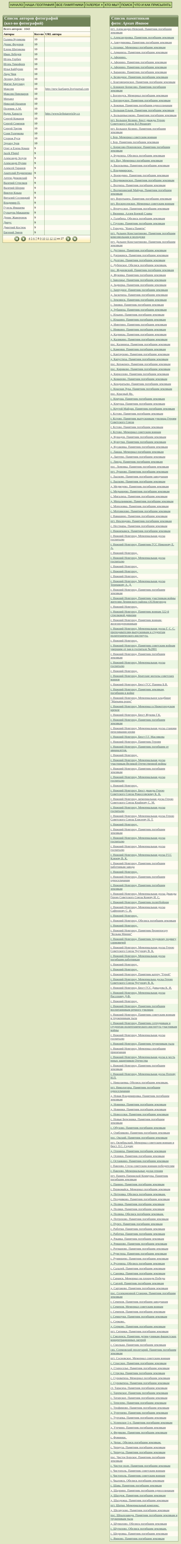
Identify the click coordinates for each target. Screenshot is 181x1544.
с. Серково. (118, 1321)
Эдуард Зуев (11, 143)
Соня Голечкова (14, 133)
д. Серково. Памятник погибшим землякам (138, 1326)
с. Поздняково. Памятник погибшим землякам (140, 1199)
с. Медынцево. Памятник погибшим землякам (140, 491)
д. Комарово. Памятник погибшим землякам (139, 379)
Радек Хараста (13, 113)
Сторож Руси (12, 138)
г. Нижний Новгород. (124, 553)
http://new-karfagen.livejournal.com (67, 89)
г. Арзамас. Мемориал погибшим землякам (138, 47)
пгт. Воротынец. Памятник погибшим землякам (141, 198)
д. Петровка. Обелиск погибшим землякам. (138, 1194)
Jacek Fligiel (11, 153)
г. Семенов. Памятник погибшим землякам (138, 1311)
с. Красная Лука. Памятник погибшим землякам (141, 389)
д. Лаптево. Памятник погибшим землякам (138, 456)
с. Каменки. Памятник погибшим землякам (138, 349)
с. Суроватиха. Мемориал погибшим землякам (140, 1378)
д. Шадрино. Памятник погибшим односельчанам (142, 1490)
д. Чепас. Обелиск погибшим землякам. (136, 1442)
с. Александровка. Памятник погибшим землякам (142, 37)
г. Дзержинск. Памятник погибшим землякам (140, 255)
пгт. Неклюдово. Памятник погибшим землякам (141, 521)
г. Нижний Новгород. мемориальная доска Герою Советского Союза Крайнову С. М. (142, 800)
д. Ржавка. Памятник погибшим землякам (137, 1238)
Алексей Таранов (14, 168)
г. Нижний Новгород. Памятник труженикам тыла (142, 1043)
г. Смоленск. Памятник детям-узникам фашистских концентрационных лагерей (143, 1338)
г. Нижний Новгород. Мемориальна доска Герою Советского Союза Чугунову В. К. (142, 981)
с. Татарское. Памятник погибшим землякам (139, 1398)
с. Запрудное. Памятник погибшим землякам (139, 290)
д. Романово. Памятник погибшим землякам (139, 1243)
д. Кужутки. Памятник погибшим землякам (138, 442)
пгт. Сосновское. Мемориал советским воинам (140, 1358)
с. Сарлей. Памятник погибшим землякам (137, 1283)
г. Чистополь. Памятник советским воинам (138, 1470)
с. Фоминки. (119, 1437)
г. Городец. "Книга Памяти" (128, 228)
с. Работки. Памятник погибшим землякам (138, 1229)
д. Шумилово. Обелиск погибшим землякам (139, 1523)
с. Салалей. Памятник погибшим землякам (138, 1268)
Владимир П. (12, 202)
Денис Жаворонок (15, 217)
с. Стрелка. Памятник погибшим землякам (138, 1373)
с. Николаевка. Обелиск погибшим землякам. (139, 1082)
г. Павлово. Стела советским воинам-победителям (142, 1166)
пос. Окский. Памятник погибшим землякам (139, 1137)
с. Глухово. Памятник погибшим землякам (138, 223)
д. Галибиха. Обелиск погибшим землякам (138, 218)
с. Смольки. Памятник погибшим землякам (138, 1344)
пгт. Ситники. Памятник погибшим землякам (140, 1331)
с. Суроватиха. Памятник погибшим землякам (140, 1383)
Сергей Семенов (14, 123)
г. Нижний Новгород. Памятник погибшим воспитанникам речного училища (138, 1008)
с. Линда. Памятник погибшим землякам (137, 461)
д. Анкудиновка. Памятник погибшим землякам (141, 42)
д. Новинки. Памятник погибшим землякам (138, 1104)
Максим (9, 89)
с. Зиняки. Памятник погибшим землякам (137, 304)
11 (47, 238)
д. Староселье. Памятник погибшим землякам (140, 1368)
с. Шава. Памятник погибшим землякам (136, 1485)
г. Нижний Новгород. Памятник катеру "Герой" (141, 974)
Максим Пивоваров (16, 93)
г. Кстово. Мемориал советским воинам (136, 432)
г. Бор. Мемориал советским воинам (134, 137)
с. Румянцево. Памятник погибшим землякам (140, 1258)
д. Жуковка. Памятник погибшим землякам (138, 275)
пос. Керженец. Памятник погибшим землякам (140, 364)
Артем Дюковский (15, 178)
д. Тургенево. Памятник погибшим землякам (139, 1412)
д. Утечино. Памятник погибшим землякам (138, 1427)
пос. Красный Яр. (122, 393)
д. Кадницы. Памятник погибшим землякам (138, 334)
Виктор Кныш (13, 192)
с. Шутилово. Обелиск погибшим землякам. (139, 1528)
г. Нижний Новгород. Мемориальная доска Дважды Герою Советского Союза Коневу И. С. (144, 895)
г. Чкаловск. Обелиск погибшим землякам (137, 1480)
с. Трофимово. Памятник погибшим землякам (140, 1407)
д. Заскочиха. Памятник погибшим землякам (139, 294)
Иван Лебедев (12, 54)
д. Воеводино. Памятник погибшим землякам (140, 175)
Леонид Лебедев (14, 79)
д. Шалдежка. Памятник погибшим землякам (140, 1500)
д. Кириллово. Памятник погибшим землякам (140, 374)
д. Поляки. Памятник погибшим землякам (138, 1204)
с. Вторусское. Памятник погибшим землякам (140, 208)
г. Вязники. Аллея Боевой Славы (131, 213)
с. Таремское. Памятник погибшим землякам (139, 1393)
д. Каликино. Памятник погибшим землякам (139, 339)
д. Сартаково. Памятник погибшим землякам (139, 1288)
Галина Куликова (14, 39)
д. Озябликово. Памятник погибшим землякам (140, 1132)
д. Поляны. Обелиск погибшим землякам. (137, 1214)
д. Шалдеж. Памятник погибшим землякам (138, 1495)
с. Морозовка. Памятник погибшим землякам (140, 506)
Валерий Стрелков (15, 183)
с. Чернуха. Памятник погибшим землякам (138, 1447)
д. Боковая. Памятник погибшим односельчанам (141, 105)
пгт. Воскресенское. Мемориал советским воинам (142, 203)
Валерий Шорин (14, 187)
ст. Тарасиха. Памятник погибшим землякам (139, 1388)
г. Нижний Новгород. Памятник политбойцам (140, 902)
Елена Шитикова (14, 49)
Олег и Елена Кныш (16, 148)
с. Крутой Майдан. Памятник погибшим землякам (143, 408)
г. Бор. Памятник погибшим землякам (135, 142)
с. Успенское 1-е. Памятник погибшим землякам (141, 1422)
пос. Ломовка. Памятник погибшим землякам (140, 466)
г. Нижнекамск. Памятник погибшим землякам (140, 531)
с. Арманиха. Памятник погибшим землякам (139, 52)
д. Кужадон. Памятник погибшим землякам (138, 437)
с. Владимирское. (122, 170)
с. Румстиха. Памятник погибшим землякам (139, 1253)
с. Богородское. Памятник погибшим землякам (140, 100)
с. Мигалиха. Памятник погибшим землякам (139, 496)
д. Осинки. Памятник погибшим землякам (138, 1156)
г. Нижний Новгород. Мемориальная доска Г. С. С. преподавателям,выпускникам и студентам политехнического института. (143, 632)
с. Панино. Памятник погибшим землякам (138, 1184)
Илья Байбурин (13, 69)
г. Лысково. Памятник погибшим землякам (138, 481)
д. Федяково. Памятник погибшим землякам (139, 1432)
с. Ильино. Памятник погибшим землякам (137, 314)
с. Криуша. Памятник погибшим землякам (138, 398)
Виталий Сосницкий (17, 197)
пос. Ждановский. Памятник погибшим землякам (142, 270)
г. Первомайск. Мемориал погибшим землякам (140, 1189)
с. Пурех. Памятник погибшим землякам (137, 1224)
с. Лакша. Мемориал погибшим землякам (137, 451)
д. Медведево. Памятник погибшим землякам (140, 486)
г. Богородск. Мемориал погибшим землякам (139, 95)
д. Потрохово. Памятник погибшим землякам (140, 1219)
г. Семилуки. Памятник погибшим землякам (139, 1316)
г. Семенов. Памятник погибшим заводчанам (139, 1301)
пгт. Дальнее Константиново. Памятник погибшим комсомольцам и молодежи (143, 235)
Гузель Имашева (14, 207)
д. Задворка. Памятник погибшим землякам (138, 285)
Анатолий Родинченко (18, 173)
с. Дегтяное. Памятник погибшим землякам (138, 250)
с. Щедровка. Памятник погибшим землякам (139, 1533)
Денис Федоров (14, 44)
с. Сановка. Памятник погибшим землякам (138, 1273)
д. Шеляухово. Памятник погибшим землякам (140, 1510)
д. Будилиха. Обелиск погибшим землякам (138, 155)
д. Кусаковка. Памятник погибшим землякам (139, 447)
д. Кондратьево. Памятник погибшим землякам (141, 384)
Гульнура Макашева (16, 212)
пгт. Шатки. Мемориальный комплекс (135, 1505)
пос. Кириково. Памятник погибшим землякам (140, 369)
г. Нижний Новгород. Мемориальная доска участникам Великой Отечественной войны (138, 761)
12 (51, 238)
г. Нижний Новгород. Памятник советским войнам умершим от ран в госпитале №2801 (143, 647)
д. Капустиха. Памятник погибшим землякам (139, 359)
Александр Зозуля (15, 158)
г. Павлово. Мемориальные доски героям (137, 1171)
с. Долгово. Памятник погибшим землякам (138, 260)
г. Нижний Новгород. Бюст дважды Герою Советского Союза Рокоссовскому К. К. (137, 792)
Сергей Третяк (13, 128)
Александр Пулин (15, 163)
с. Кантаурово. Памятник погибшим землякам (140, 354)
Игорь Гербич (12, 59)
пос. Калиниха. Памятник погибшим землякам (140, 344)
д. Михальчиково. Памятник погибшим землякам (142, 501)
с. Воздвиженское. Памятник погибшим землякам (142, 180)
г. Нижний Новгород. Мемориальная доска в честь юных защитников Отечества (143, 1058)
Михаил (9, 98)
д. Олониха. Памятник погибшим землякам (138, 1151)
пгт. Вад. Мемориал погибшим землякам (137, 160)
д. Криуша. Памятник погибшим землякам (138, 403)
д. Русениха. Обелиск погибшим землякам (138, 1263)
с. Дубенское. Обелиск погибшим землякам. (139, 265)
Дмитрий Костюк (15, 227)
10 (43, 238)
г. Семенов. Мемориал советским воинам (137, 1306)
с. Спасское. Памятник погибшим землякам (138, 1363)
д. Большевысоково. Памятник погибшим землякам (144, 115)
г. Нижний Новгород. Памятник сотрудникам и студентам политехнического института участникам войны (144, 1026)
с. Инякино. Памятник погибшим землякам (138, 329)
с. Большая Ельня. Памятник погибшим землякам (142, 110)
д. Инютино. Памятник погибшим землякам (139, 324)
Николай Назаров (15, 103)
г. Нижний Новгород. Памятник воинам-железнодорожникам (136, 621)
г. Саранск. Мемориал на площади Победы (138, 1278)
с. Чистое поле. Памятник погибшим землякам (140, 1465)
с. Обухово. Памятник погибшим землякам (138, 1127)
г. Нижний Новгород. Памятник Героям (136, 741)
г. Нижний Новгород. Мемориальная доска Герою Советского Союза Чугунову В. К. (142, 949)
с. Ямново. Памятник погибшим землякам (138, 1538)
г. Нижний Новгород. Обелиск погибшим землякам (143, 920)
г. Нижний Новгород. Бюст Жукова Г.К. (136, 714)
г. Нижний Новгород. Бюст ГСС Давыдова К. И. (141, 987)
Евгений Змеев (13, 232)
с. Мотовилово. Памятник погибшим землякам (140, 511)
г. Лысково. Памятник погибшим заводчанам (139, 476)
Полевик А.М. (13, 108)
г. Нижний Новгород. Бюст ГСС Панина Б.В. (139, 684)
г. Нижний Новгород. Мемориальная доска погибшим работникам (138, 957)
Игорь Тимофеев (14, 64)
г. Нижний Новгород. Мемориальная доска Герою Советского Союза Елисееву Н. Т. (142, 817)
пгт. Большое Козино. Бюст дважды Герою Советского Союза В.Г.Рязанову (138, 122)
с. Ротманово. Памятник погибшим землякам (139, 1248)
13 (55, 238)
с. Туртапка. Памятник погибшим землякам (138, 1417)
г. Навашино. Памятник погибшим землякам (139, 516)
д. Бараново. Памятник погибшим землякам (139, 72)
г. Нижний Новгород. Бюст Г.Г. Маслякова (138, 736)
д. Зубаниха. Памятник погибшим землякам (139, 309)
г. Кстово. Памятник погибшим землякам (137, 413)
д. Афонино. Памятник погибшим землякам (139, 62)
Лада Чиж (10, 74)
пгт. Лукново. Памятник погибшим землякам (139, 471)
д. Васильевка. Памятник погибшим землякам (140, 165)
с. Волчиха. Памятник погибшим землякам (138, 185)
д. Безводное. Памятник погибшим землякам (139, 77)
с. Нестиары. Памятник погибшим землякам (139, 526)
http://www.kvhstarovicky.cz (62, 113)
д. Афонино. (119, 57)
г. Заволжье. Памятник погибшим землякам (138, 280)
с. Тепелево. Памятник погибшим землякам (138, 1402)
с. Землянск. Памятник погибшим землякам (139, 299)
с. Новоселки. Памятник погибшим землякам (140, 1114)
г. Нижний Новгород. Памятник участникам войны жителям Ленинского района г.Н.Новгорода (143, 600)
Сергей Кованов (14, 118)
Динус (8, 222)
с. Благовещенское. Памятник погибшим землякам (143, 82)
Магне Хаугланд (14, 84)
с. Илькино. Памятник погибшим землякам (138, 319)
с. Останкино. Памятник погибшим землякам (140, 1161)
